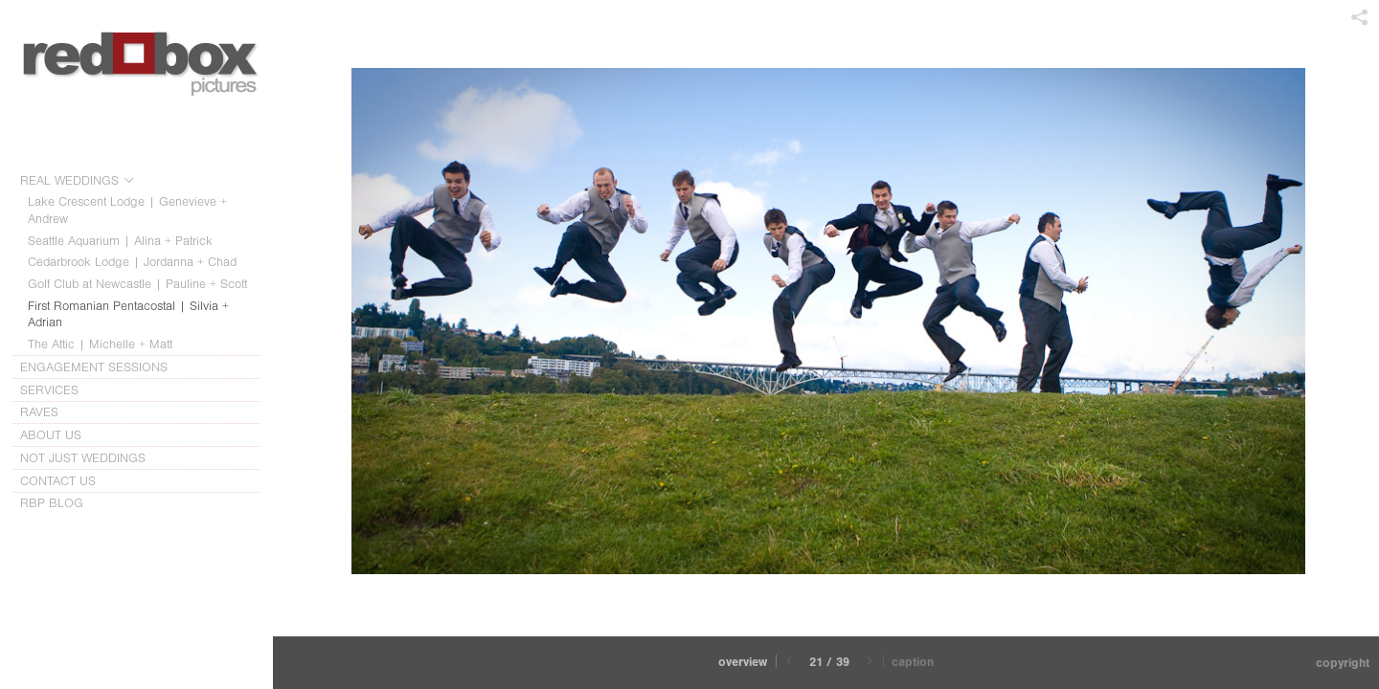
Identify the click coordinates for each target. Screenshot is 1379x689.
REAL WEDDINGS (78, 181)
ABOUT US (59, 435)
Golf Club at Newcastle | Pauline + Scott (137, 284)
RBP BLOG (51, 503)
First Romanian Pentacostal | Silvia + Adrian (128, 314)
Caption (913, 662)
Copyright (1342, 663)
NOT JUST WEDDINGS (83, 458)
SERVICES (58, 390)
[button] (742, 663)
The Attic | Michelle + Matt (100, 344)
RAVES (39, 412)
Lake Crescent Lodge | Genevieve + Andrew (127, 210)
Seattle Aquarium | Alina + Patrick (120, 240)
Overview (742, 662)
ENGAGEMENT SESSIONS (102, 367)
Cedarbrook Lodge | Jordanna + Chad (132, 262)
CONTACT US (58, 481)
